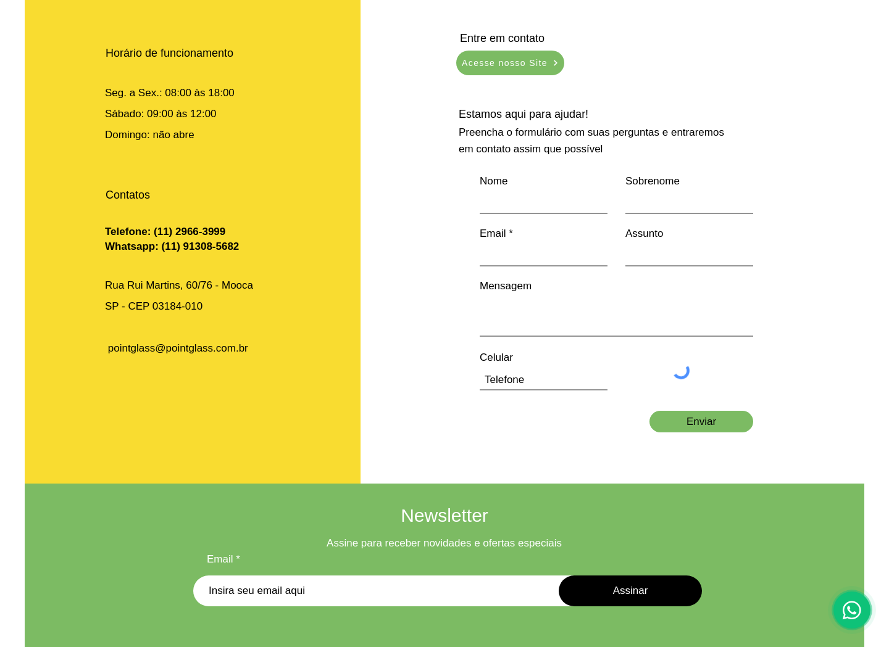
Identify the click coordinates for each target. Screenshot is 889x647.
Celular (496, 357)
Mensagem (506, 286)
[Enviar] (701, 421)
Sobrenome (652, 181)
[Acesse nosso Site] (510, 63)
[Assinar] (630, 590)
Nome (493, 181)
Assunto (644, 233)
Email (493, 233)
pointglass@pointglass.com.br (178, 348)
